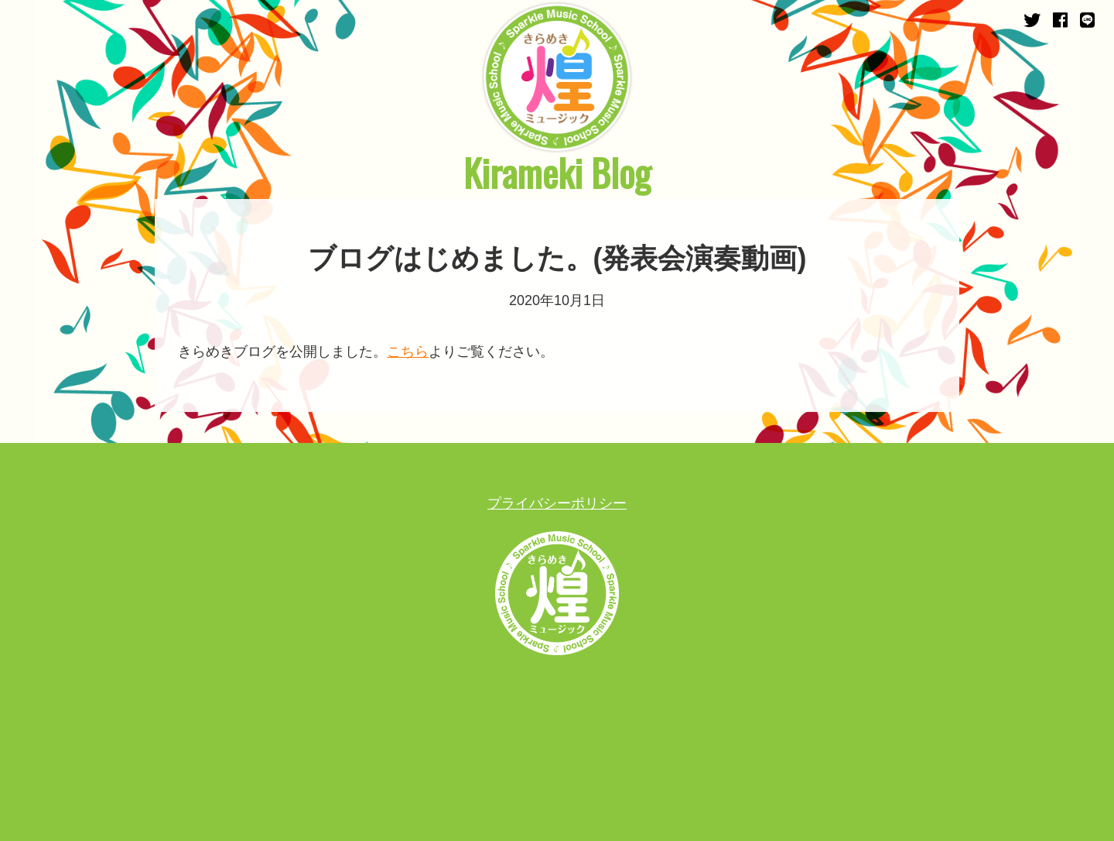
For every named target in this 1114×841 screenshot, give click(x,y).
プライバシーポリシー (557, 503)
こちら (408, 351)
